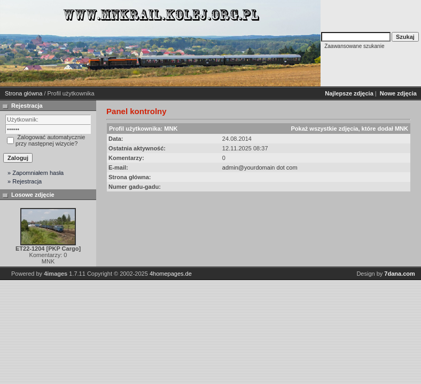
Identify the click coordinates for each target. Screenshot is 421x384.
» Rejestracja (24, 181)
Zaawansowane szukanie (354, 46)
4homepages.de (171, 273)
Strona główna (23, 93)
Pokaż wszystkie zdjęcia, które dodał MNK (349, 128)
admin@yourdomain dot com (260, 167)
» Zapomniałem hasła (35, 173)
